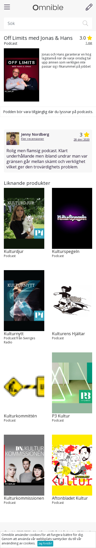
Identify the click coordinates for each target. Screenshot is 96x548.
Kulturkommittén (20, 416)
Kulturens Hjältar (68, 333)
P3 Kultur (61, 416)
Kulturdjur (14, 251)
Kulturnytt (14, 333)
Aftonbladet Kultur (70, 498)
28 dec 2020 (82, 139)
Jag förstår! (45, 543)
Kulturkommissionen (24, 498)
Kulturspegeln (65, 251)
